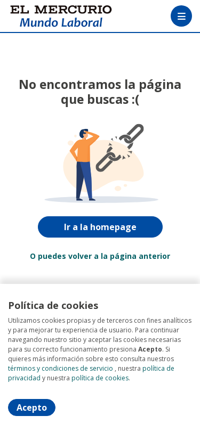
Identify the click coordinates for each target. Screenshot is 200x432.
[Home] (46, 16)
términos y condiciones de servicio (60, 368)
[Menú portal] (181, 16)
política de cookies (100, 377)
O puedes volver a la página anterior (100, 256)
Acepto (32, 407)
